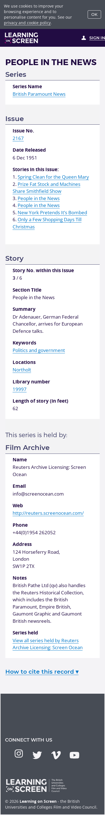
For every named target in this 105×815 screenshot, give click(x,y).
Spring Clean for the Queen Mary (53, 177)
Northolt (22, 369)
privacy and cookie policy (27, 22)
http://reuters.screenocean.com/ (48, 513)
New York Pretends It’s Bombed (52, 212)
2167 (18, 138)
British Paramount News (39, 94)
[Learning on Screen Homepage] (21, 37)
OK (94, 14)
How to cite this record (41, 671)
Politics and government (39, 350)
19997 (20, 389)
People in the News (39, 198)
